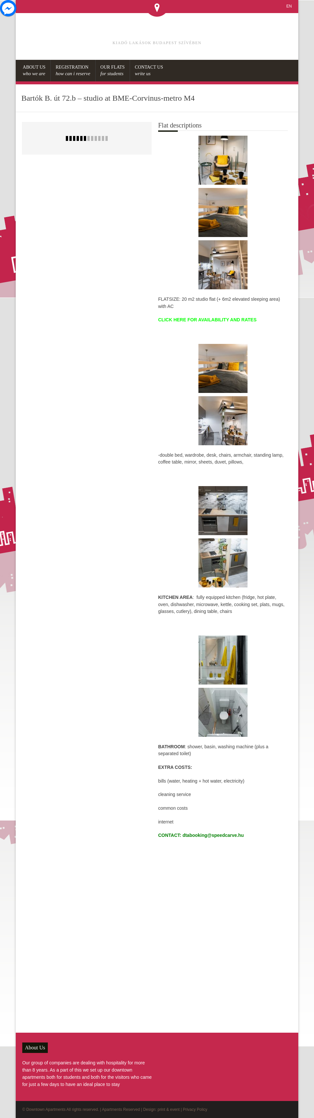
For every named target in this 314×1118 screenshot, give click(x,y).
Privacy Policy (195, 1109)
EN (289, 6)
